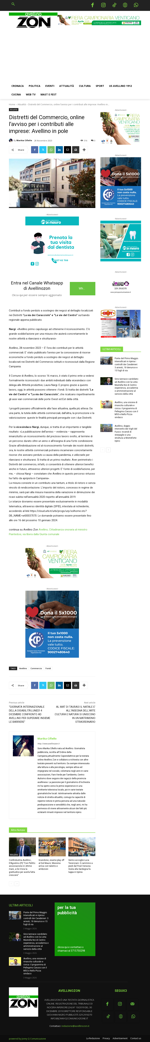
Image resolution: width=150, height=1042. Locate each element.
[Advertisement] (75, 55)
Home (12, 104)
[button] (13, 4)
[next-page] (17, 883)
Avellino (23, 668)
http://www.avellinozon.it (48, 744)
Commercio (36, 668)
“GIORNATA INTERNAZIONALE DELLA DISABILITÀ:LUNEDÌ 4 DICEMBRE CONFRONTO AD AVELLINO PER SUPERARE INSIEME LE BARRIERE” (29, 714)
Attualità (22, 104)
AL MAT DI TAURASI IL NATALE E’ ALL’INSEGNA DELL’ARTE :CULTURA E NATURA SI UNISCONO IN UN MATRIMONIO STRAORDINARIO (74, 714)
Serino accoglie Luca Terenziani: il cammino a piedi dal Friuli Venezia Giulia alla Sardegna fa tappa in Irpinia (80, 866)
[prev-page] (11, 883)
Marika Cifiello (24, 140)
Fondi (48, 668)
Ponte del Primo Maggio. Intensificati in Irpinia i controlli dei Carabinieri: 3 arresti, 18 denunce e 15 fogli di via (127, 364)
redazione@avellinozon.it (75, 1026)
